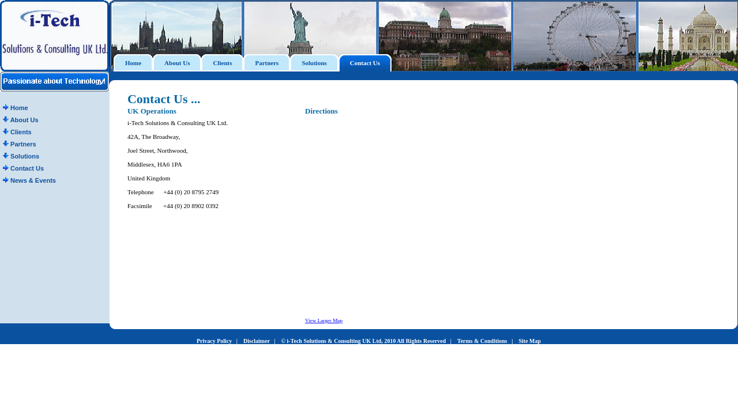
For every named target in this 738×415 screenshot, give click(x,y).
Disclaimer (256, 341)
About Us (21, 119)
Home (15, 107)
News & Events (29, 180)
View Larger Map (323, 320)
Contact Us (23, 168)
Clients (17, 132)
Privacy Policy (214, 341)
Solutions (21, 156)
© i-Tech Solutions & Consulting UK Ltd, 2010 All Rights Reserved (363, 341)
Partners (19, 144)
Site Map (529, 341)
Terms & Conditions (482, 341)
